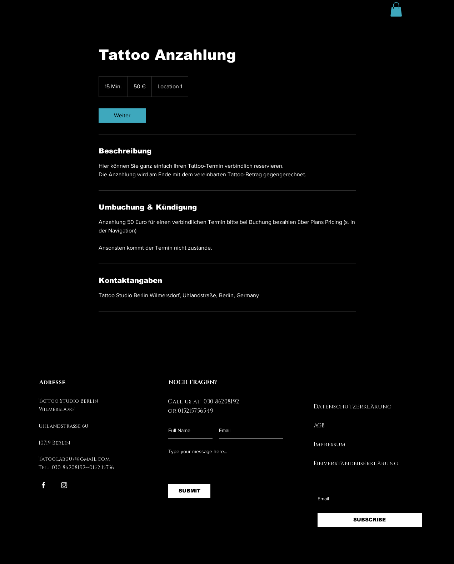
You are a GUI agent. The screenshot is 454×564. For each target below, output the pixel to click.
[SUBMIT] (189, 491)
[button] (396, 9)
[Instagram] (64, 485)
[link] (122, 115)
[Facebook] (43, 485)
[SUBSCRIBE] (370, 520)
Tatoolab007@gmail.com (74, 459)
